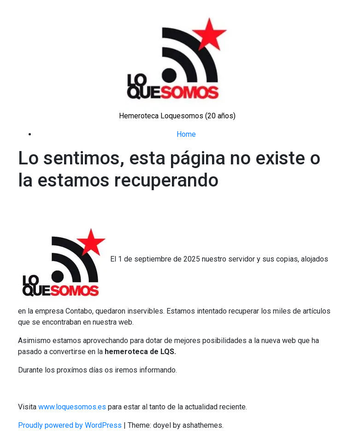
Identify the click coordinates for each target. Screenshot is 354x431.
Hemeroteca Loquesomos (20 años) (177, 115)
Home (186, 134)
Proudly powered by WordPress (71, 425)
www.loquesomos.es (71, 406)
